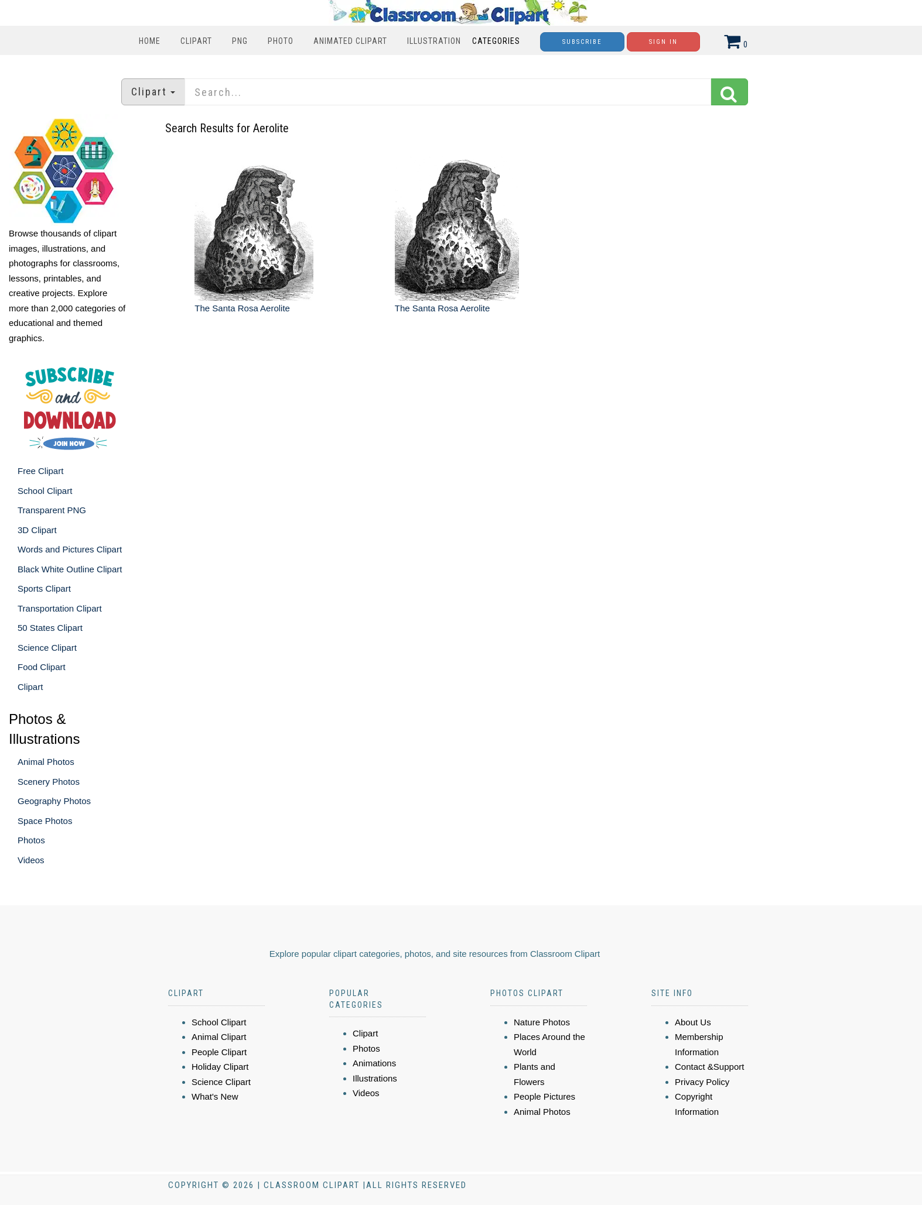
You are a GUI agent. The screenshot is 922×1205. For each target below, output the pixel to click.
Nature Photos (542, 1022)
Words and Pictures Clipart (70, 549)
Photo (280, 41)
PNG (240, 41)
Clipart (196, 41)
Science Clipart (47, 648)
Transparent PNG (52, 510)
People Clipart (219, 1052)
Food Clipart (42, 667)
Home (150, 41)
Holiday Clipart (220, 1067)
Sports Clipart (44, 588)
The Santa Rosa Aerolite (242, 308)
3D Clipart (37, 530)
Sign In (663, 42)
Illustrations (375, 1078)
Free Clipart (40, 471)
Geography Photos (54, 801)
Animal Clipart (219, 1037)
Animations (374, 1063)
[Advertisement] (462, 442)
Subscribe (582, 42)
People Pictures (544, 1096)
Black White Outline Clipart (70, 569)
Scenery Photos (49, 782)
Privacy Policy (702, 1082)
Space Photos (45, 821)
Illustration (434, 41)
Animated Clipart (350, 41)
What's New (215, 1096)
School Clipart (45, 491)
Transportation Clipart (60, 608)
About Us (693, 1022)
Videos (31, 860)
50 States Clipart (50, 628)
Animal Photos (46, 762)
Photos (31, 840)
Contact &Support (709, 1067)
